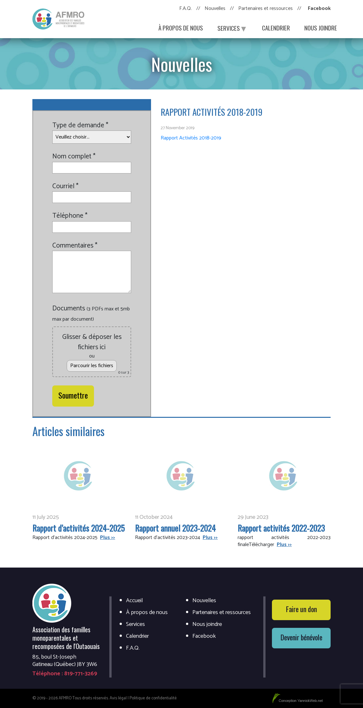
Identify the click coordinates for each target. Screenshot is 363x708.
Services (232, 27)
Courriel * (65, 186)
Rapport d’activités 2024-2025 (78, 528)
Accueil (134, 600)
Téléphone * (70, 216)
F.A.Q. (185, 8)
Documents (91, 314)
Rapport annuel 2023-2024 (175, 528)
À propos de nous (180, 27)
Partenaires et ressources (265, 8)
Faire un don (301, 609)
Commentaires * (74, 246)
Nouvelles (215, 8)
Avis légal (118, 698)
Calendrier (276, 27)
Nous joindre (320, 27)
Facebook (319, 8)
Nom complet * (74, 157)
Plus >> (107, 537)
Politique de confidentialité (153, 698)
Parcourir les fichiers (91, 365)
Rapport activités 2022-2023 (281, 528)
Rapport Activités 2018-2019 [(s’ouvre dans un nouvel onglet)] (191, 138)
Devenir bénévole (301, 637)
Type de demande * (80, 126)
